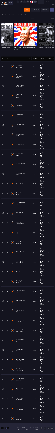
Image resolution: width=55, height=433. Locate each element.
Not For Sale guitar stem (19, 418)
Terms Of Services (33, 427)
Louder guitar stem (20, 135)
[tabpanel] (27, 36)
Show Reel (28, 429)
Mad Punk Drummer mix (20, 223)
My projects (36, 9)
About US (24, 427)
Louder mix (19, 105)
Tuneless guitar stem (20, 174)
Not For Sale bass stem (19, 399)
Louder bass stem (19, 115)
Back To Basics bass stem (20, 359)
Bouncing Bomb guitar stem (19, 96)
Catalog (27, 9)
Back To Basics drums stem (20, 369)
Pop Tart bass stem (20, 193)
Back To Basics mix (20, 350)
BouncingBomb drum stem (20, 86)
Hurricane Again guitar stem (20, 340)
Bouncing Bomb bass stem (19, 76)
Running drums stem (20, 291)
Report (36, 429)
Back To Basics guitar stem (20, 379)
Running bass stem (20, 281)
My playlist (45, 9)
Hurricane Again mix (20, 311)
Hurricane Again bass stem (20, 320)
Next (52, 18)
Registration (49, 2)
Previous (32, 18)
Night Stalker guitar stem (20, 262)
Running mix (20, 272)
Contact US (20, 429)
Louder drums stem (20, 125)
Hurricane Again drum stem (20, 330)
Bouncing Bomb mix (19, 66)
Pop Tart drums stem (20, 203)
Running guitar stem (20, 301)
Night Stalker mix (20, 232)
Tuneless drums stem (20, 164)
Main (2, 14)
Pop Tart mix (19, 184)
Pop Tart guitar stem (20, 213)
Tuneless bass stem (20, 154)
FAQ (18, 427)
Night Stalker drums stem (20, 252)
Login (41, 2)
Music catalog (8, 14)
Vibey (14, 14)
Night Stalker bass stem (20, 242)
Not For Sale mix (19, 389)
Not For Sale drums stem (19, 408)
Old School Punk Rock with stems (42, 66)
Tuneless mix (20, 144)
